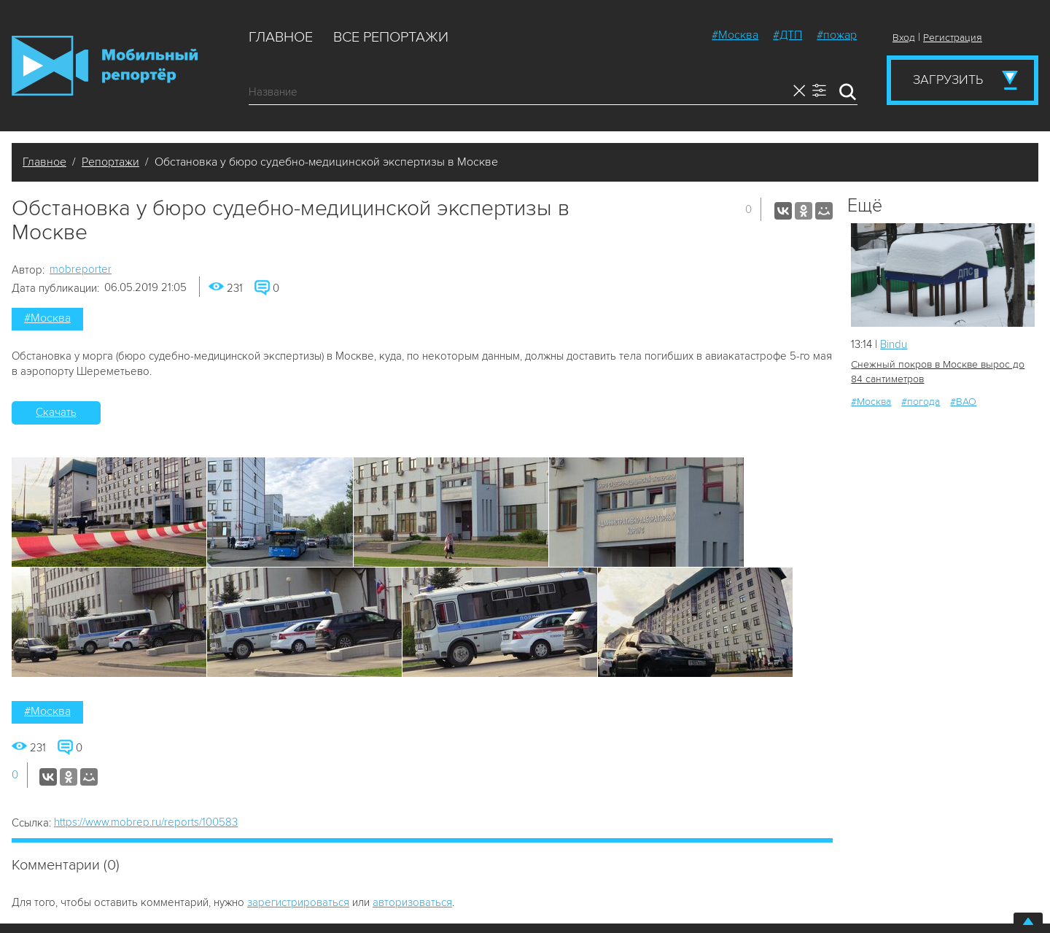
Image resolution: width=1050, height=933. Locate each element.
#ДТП (787, 35)
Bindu (893, 344)
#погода (920, 401)
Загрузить (948, 79)
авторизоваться (412, 902)
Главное (281, 37)
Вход (903, 37)
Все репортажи (390, 37)
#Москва (735, 35)
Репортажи (110, 162)
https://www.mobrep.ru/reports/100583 (146, 822)
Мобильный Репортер (105, 66)
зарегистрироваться (298, 902)
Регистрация (952, 37)
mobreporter (81, 269)
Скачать (56, 412)
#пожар (837, 35)
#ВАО (963, 401)
